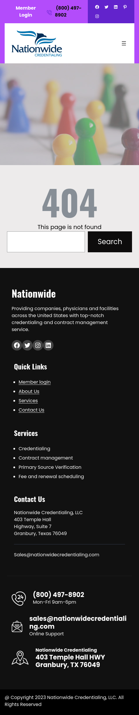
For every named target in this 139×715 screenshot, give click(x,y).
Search (110, 241)
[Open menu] (123, 43)
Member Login (26, 11)
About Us (29, 391)
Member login (35, 382)
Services (28, 400)
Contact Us (31, 410)
